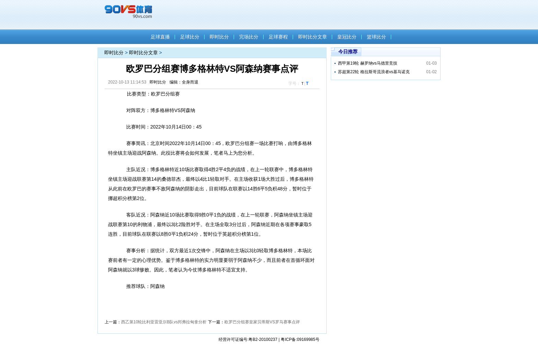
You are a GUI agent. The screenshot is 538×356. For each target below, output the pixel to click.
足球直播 (160, 37)
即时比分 (219, 37)
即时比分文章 (312, 37)
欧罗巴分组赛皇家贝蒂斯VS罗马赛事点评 (262, 322)
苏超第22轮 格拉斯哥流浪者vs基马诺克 (374, 71)
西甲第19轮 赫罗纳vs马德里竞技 (367, 63)
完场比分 (248, 37)
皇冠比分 (346, 37)
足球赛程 (278, 37)
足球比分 (189, 37)
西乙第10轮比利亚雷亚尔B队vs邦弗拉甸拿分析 (164, 322)
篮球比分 (376, 37)
